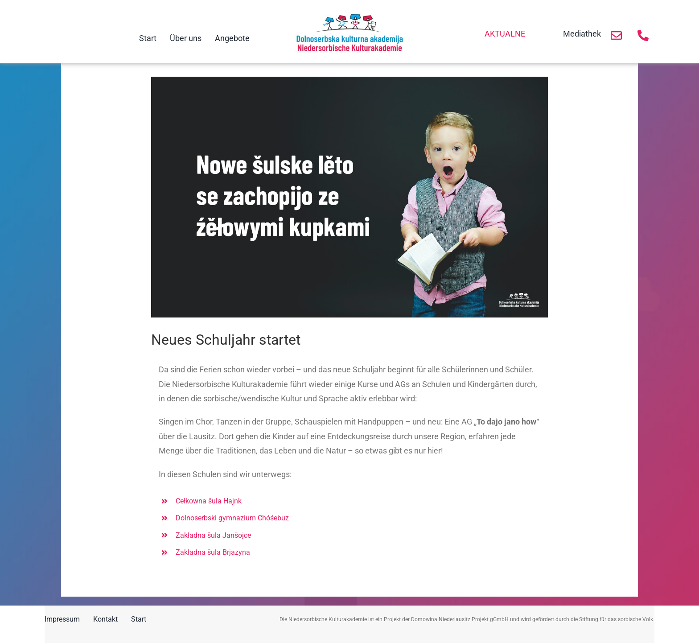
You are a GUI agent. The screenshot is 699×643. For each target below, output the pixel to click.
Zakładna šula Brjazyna (213, 552)
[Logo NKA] (349, 14)
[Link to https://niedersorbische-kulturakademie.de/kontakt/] (616, 35)
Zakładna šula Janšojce (213, 535)
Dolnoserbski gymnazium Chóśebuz (232, 518)
